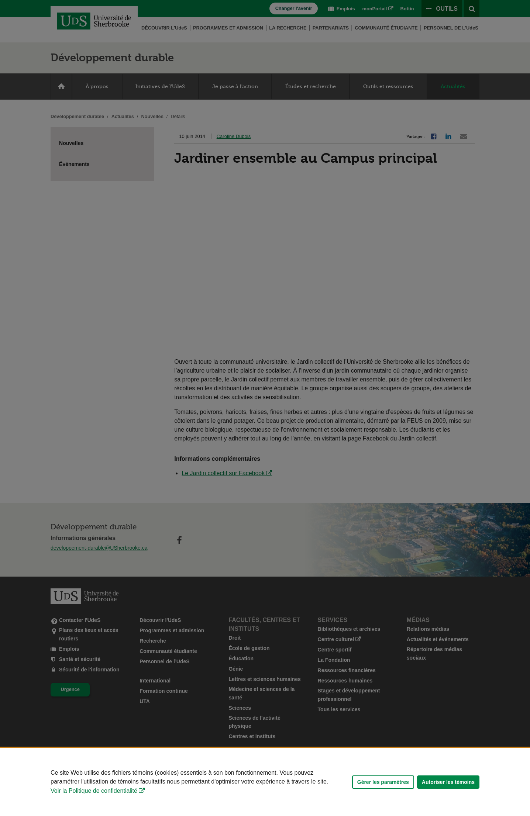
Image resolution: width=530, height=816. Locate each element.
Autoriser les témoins (448, 782)
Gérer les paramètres (383, 782)
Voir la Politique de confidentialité (94, 791)
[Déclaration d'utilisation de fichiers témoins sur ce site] (265, 782)
